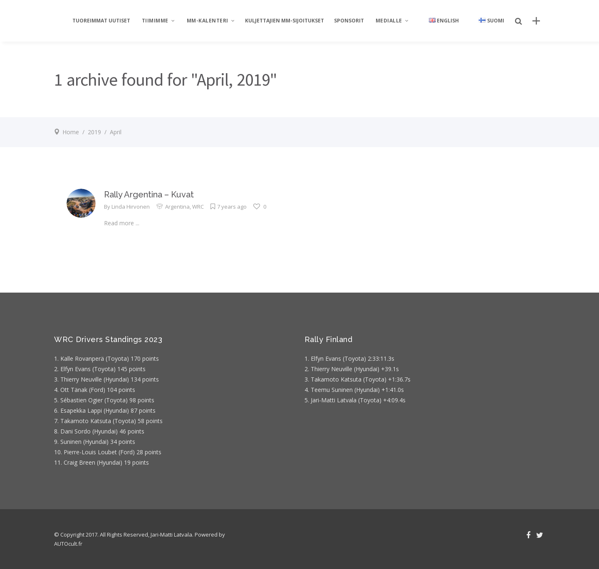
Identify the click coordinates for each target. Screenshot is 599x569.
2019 (94, 132)
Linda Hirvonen (130, 206)
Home (70, 132)
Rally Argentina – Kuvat (149, 195)
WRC (198, 206)
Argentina (177, 206)
